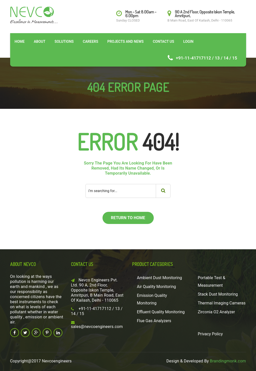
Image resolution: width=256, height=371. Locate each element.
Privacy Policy (210, 334)
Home (20, 41)
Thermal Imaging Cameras (222, 303)
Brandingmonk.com (228, 361)
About (39, 41)
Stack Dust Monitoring (218, 294)
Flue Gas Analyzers (154, 320)
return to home (128, 217)
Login (188, 41)
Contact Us (163, 41)
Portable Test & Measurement (212, 281)
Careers (90, 41)
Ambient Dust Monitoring (159, 277)
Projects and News (125, 41)
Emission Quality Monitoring (152, 299)
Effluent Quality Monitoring (161, 312)
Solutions (64, 41)
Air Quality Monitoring (156, 286)
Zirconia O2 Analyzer (216, 312)
